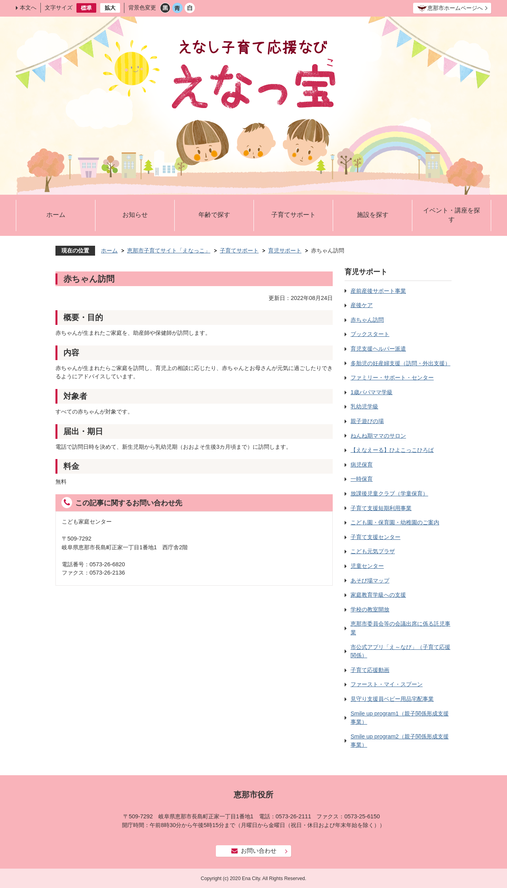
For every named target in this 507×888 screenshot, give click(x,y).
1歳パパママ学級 (372, 392)
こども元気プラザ (373, 551)
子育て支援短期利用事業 (381, 508)
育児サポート (284, 250)
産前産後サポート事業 (378, 291)
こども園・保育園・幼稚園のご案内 (395, 522)
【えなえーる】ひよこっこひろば (392, 450)
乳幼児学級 (364, 406)
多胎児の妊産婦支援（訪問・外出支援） (400, 363)
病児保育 (362, 464)
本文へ (28, 7)
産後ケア (362, 305)
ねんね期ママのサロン (378, 436)
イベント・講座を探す (451, 215)
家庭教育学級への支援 (378, 595)
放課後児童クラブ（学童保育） (389, 493)
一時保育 (362, 479)
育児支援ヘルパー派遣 (378, 348)
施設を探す (373, 214)
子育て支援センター (375, 537)
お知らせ (135, 214)
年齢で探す (214, 214)
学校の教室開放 (370, 609)
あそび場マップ (370, 580)
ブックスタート (370, 334)
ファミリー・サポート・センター (392, 377)
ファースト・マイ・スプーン (387, 684)
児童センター (367, 566)
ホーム (55, 214)
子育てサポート (293, 214)
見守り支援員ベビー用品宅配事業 (392, 699)
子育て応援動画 (370, 670)
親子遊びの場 (367, 421)
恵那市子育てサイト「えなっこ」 (168, 250)
